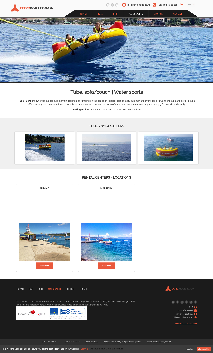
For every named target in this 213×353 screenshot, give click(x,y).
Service (83, 13)
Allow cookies (203, 349)
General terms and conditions (186, 324)
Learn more (86, 349)
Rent (115, 13)
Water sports (136, 13)
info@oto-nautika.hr (107, 5)
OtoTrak (158, 13)
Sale (100, 13)
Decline (190, 349)
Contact (177, 13)
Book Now (44, 266)
